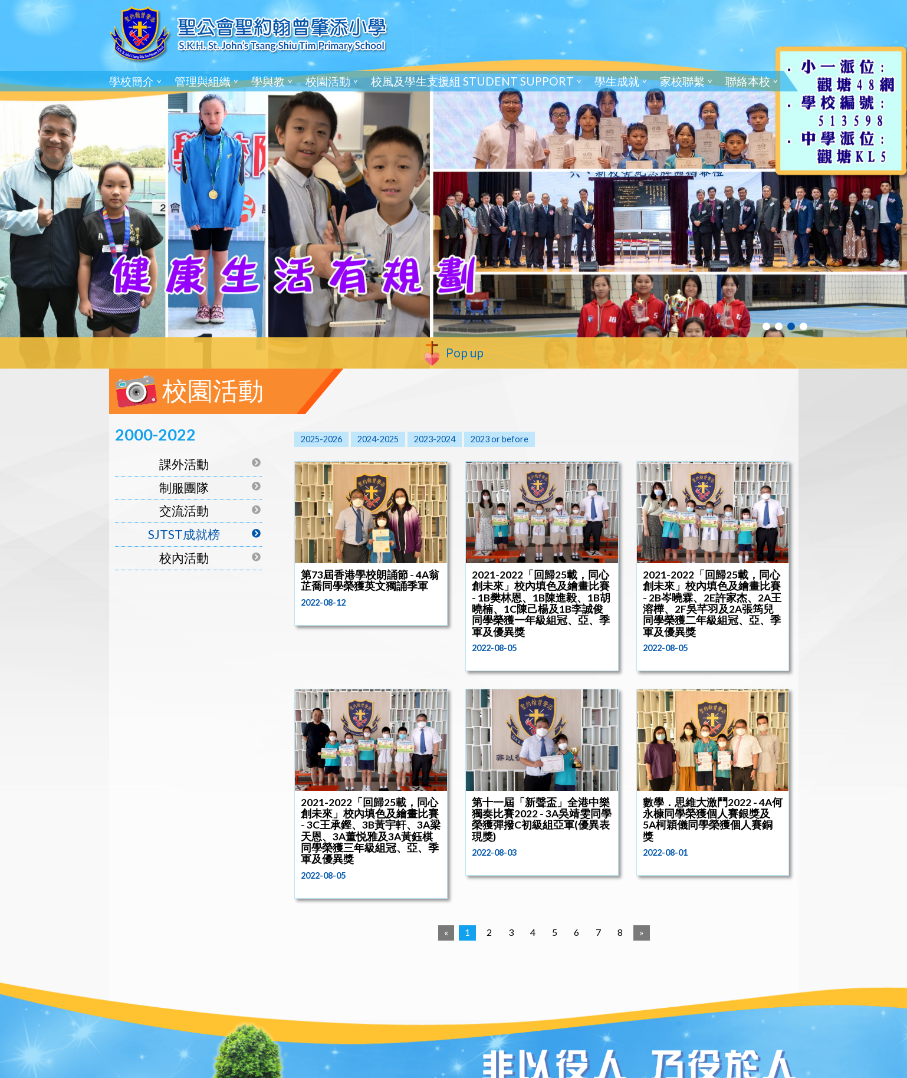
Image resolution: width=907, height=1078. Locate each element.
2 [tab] (779, 326)
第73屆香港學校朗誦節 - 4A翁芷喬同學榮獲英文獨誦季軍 (370, 580)
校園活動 (327, 81)
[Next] (641, 933)
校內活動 (184, 557)
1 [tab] (766, 326)
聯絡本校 (747, 81)
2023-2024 (434, 439)
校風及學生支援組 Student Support (472, 81)
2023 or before (499, 439)
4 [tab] (803, 326)
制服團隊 (184, 487)
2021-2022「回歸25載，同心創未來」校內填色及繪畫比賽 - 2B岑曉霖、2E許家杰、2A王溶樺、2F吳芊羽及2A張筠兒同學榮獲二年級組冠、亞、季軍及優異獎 (712, 603)
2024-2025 (378, 439)
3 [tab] (791, 326)
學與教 (268, 81)
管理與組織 (203, 81)
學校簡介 (131, 81)
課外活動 (184, 463)
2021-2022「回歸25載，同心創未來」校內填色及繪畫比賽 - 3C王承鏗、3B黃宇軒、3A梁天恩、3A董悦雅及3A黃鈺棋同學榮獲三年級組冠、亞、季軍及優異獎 (371, 831)
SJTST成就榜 (184, 534)
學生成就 (616, 81)
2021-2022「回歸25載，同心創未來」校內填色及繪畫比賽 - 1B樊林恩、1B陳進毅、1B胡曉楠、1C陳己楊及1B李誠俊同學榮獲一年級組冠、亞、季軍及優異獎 (541, 603)
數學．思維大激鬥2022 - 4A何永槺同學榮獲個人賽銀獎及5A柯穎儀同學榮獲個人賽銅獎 (713, 819)
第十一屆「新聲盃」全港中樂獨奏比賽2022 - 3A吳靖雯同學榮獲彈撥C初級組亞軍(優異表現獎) (542, 819)
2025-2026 (321, 439)
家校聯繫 (682, 81)
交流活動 (184, 510)
